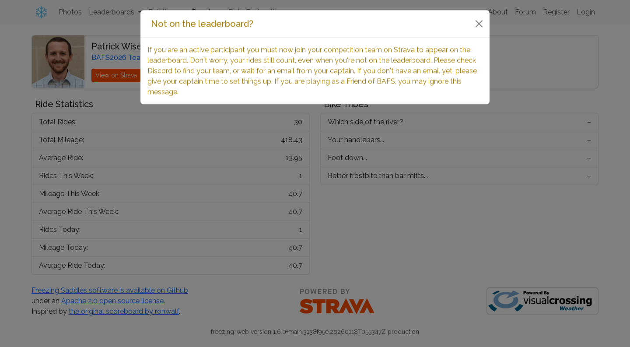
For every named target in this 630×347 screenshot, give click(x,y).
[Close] (479, 15)
